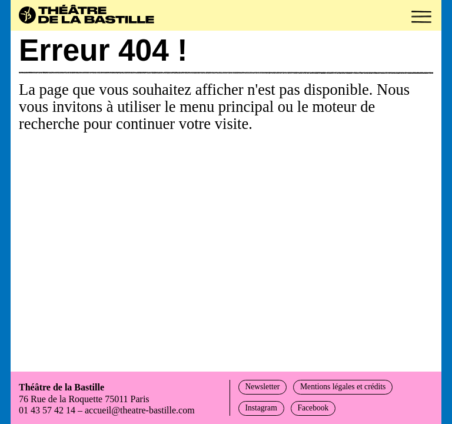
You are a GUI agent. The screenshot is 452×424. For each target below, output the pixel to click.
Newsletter (262, 386)
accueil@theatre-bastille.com (140, 410)
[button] (421, 16)
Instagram (261, 407)
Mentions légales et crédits (342, 386)
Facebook (312, 407)
